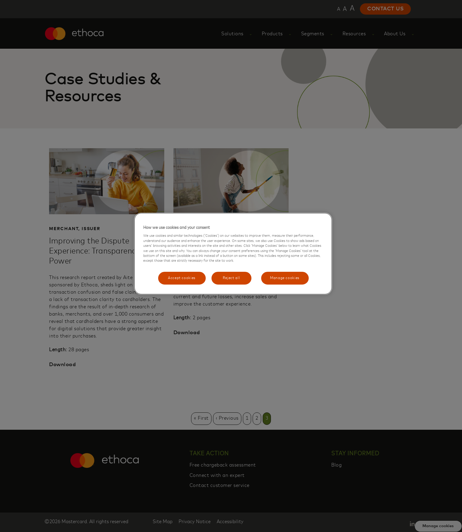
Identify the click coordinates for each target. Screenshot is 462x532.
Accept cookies (182, 278)
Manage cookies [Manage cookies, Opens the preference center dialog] (285, 278)
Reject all (231, 278)
